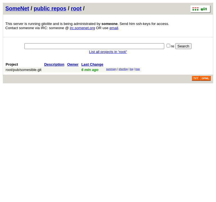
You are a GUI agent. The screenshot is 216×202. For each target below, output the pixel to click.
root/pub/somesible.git (23, 70)
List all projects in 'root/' (108, 52)
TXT (196, 78)
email (113, 28)
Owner (72, 64)
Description (54, 64)
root (76, 8)
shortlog (123, 69)
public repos (50, 8)
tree (137, 69)
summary (111, 69)
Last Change (92, 64)
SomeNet (17, 8)
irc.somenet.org (82, 28)
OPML (205, 78)
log (131, 69)
